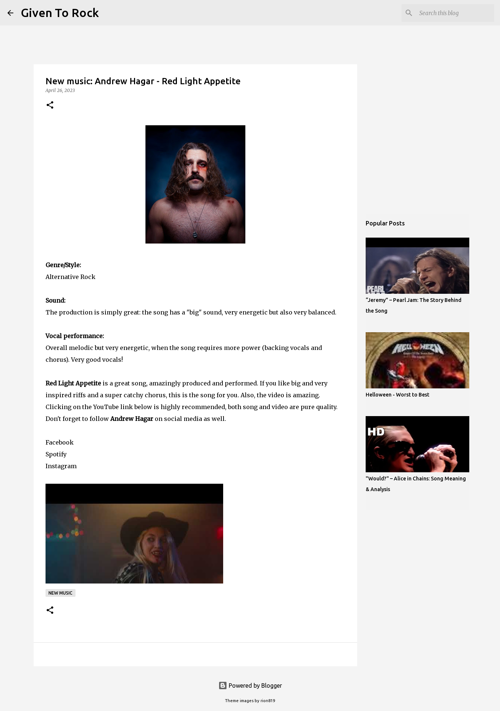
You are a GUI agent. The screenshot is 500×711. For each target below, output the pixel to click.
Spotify (56, 454)
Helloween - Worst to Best (397, 395)
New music (60, 593)
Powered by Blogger (250, 685)
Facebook (60, 442)
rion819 (268, 700)
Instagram (61, 466)
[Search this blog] (455, 13)
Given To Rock (60, 12)
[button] (50, 105)
